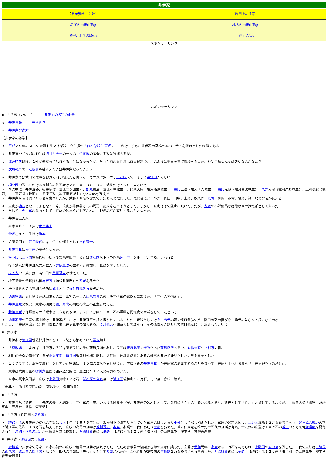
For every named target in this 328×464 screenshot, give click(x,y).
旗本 (42, 234)
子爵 (241, 451)
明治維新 (86, 431)
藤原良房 (167, 348)
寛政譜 (17, 348)
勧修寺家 (194, 348)
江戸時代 (15, 161)
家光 (116, 427)
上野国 (121, 177)
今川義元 (163, 320)
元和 (197, 447)
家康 (214, 447)
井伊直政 (82, 153)
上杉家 (209, 348)
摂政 (146, 348)
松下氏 (13, 257)
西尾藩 (10, 451)
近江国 (118, 379)
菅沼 (11, 234)
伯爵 (106, 431)
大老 (157, 427)
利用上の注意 (245, 14)
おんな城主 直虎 (99, 146)
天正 (62, 422)
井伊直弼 (15, 122)
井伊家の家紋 (18, 130)
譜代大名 (15, 422)
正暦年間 (55, 355)
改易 (109, 451)
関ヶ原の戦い (309, 422)
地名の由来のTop (245, 24)
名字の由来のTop (83, 24)
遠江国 (152, 177)
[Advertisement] (164, 75)
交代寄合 (86, 242)
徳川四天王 (54, 153)
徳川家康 (15, 296)
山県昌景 (93, 296)
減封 (285, 427)
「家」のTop (245, 35)
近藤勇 (34, 169)
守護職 (310, 427)
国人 (96, 340)
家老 (207, 206)
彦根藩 (39, 414)
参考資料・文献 (83, 14)
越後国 (26, 439)
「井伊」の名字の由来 (58, 114)
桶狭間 (13, 185)
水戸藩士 (45, 226)
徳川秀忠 (62, 304)
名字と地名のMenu (83, 35)
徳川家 (40, 371)
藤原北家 (133, 348)
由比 (177, 189)
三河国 (27, 257)
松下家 (30, 249)
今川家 (27, 210)
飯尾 (89, 189)
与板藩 (47, 281)
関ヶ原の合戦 (93, 379)
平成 (11, 146)
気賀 (211, 198)
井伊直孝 (39, 122)
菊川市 (125, 257)
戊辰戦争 (15, 169)
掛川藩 (37, 451)
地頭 (22, 206)
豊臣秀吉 (59, 273)
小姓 (177, 422)
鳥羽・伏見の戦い (28, 431)
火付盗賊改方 (79, 288)
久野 (265, 189)
